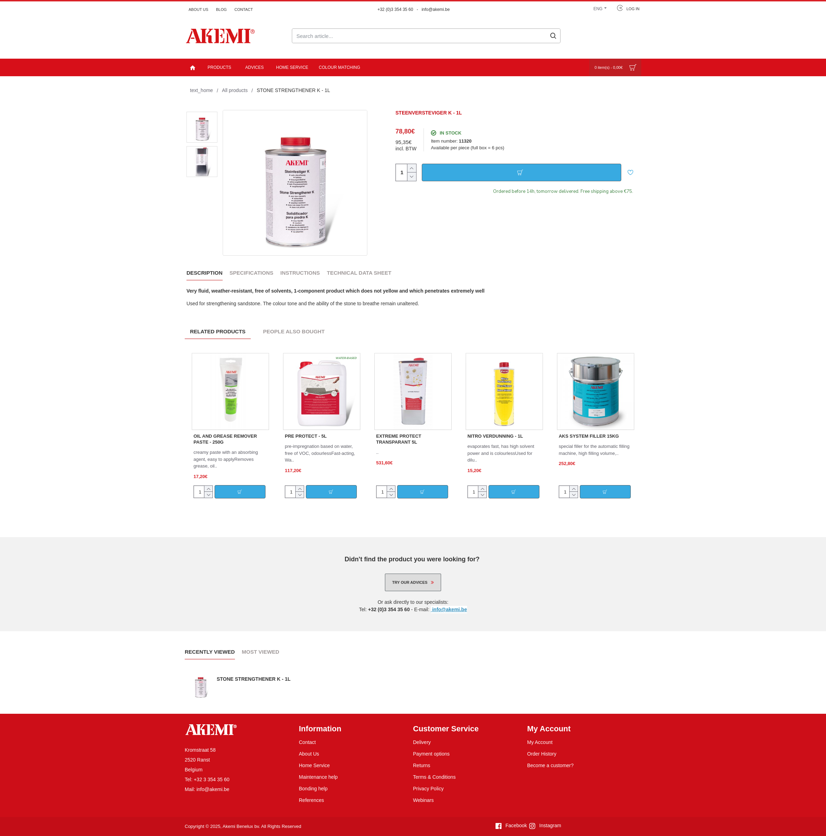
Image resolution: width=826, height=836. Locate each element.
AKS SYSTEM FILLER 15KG (589, 435)
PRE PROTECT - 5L (306, 435)
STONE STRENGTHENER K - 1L (254, 678)
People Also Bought (293, 330)
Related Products (217, 330)
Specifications (252, 272)
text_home (201, 90)
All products (235, 90)
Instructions (300, 272)
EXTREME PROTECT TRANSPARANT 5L (398, 438)
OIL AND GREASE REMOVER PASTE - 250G (225, 438)
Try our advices (409, 581)
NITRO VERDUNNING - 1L (495, 435)
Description (204, 272)
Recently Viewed (210, 651)
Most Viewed (261, 651)
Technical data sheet (359, 272)
